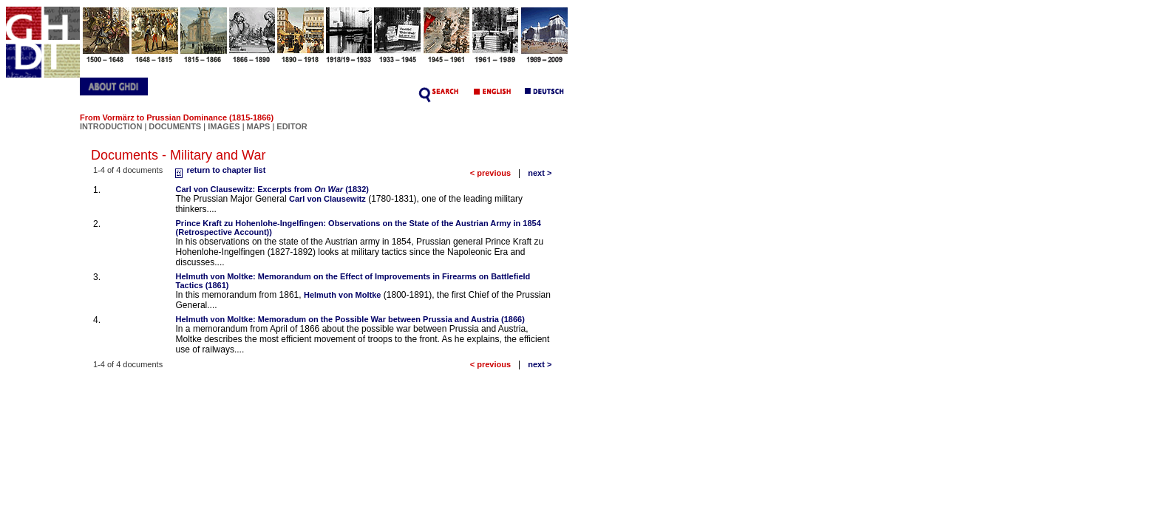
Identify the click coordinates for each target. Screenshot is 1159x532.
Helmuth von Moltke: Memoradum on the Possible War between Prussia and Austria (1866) (350, 319)
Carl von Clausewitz (327, 198)
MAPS (259, 126)
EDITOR (291, 126)
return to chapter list (218, 170)
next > (539, 172)
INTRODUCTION (111, 126)
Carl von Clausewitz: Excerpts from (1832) (272, 189)
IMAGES (223, 126)
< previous (490, 172)
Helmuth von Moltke (342, 294)
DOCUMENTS (175, 126)
